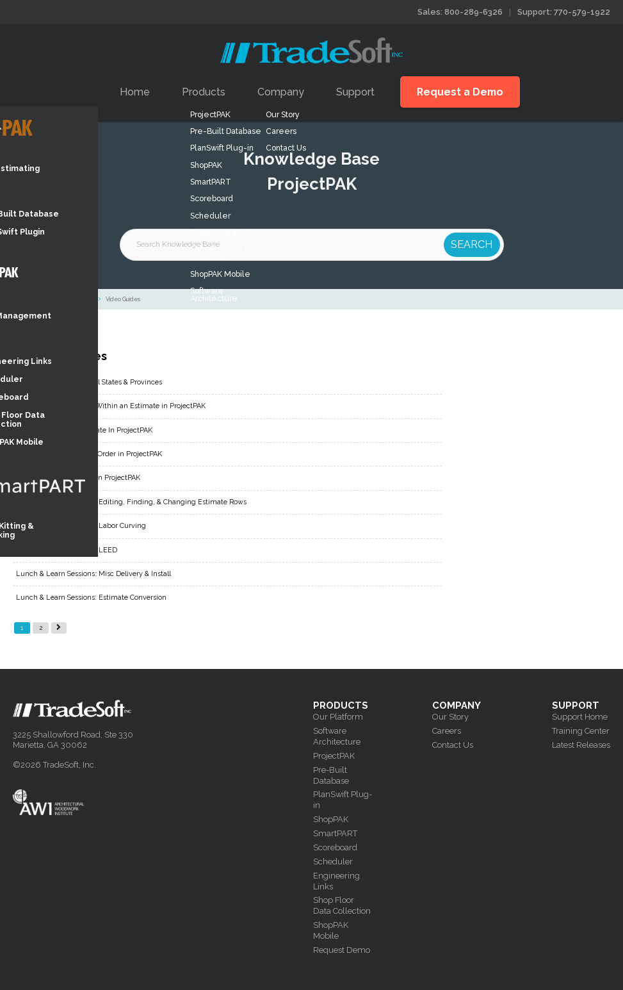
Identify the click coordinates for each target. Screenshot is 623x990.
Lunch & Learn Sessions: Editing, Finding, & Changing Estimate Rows (131, 502)
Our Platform (338, 717)
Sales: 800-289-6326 (460, 12)
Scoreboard (335, 847)
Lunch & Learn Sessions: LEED (66, 550)
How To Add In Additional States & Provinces (89, 382)
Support (355, 92)
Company (280, 92)
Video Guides (123, 299)
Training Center (581, 731)
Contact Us (452, 745)
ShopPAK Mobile (330, 930)
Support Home (580, 717)
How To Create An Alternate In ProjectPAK (84, 430)
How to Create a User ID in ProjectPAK (78, 478)
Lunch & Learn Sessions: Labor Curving (81, 526)
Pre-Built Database (331, 775)
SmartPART (335, 833)
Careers (446, 731)
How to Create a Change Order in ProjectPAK (89, 454)
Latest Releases (581, 745)
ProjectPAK (78, 299)
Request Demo (341, 950)
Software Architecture (336, 736)
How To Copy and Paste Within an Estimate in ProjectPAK (111, 406)
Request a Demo (460, 92)
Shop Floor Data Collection (342, 905)
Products (203, 92)
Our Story (450, 717)
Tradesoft (311, 50)
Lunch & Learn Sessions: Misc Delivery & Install (93, 574)
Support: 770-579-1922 (563, 12)
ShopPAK (330, 819)
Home (135, 92)
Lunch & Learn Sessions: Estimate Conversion (91, 597)
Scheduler (333, 861)
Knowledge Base (28, 299)
